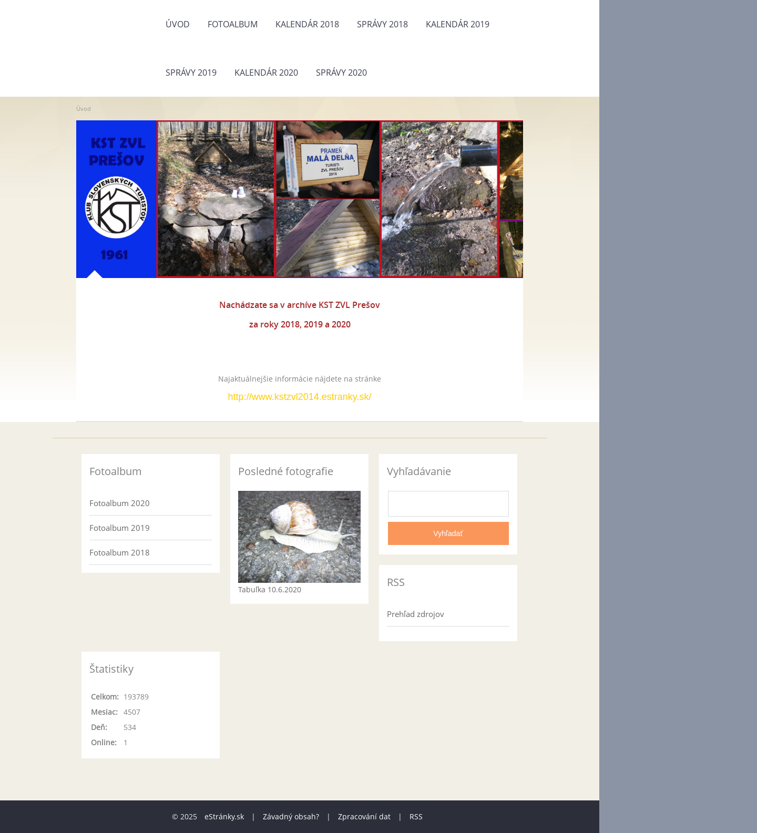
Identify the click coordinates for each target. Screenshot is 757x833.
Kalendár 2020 (266, 72)
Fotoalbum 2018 (119, 552)
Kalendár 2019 (457, 24)
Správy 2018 (382, 24)
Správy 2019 (191, 72)
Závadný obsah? (291, 816)
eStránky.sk (224, 816)
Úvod (178, 24)
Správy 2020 (341, 72)
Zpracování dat (364, 816)
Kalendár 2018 (307, 24)
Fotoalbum (233, 24)
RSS (416, 816)
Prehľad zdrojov (415, 614)
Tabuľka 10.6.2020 (269, 589)
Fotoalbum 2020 (119, 503)
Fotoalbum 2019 (119, 527)
